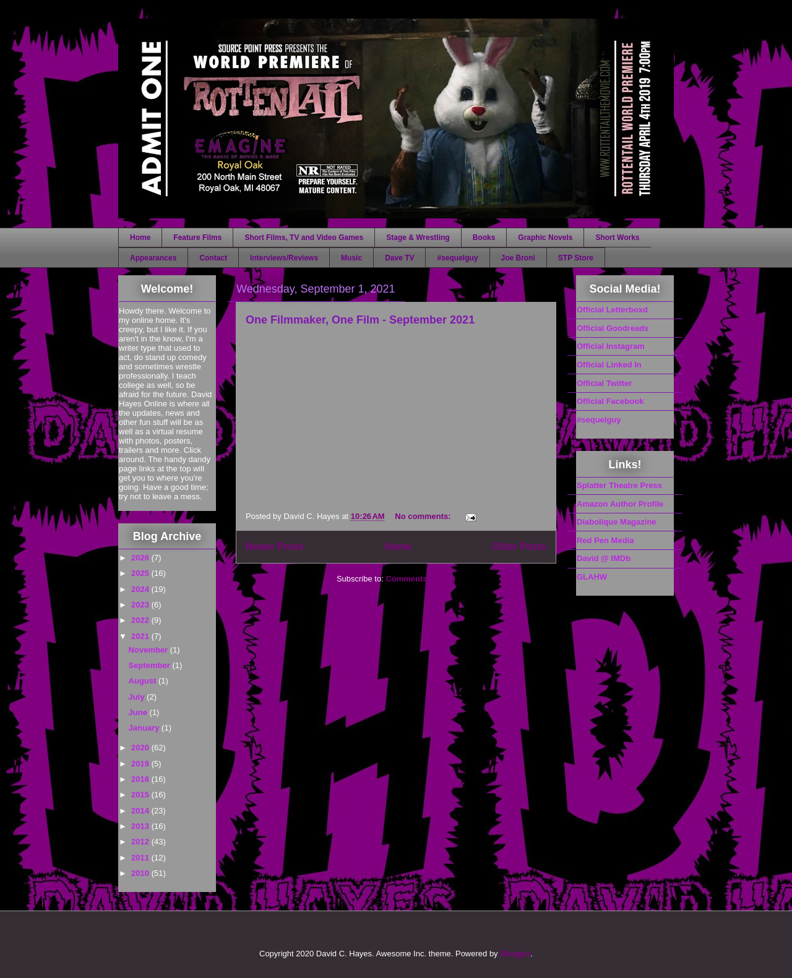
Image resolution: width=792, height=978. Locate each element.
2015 (141, 794)
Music (351, 258)
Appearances (153, 258)
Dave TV (399, 258)
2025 (141, 573)
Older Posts (519, 546)
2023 (141, 604)
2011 (141, 857)
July (138, 696)
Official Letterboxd (612, 309)
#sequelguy (457, 258)
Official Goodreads (612, 328)
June (139, 712)
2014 (141, 810)
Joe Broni (518, 258)
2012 (141, 841)
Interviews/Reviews (284, 258)
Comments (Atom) (420, 578)
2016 (141, 779)
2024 (141, 589)
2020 (141, 747)
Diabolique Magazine (616, 521)
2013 (141, 826)
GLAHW (592, 576)
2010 (141, 873)
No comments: (424, 516)
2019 (141, 763)
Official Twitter (604, 383)
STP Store (575, 258)
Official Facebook (610, 401)
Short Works (617, 237)
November (149, 649)
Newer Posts (275, 546)
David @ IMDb (604, 558)
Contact (213, 258)
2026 (141, 557)
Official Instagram (611, 346)
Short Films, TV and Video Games (303, 237)
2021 (141, 636)
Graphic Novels (545, 237)
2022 (141, 620)
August (143, 680)
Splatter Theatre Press (619, 485)
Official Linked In (609, 364)
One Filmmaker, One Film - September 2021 (360, 320)
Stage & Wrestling (417, 237)
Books (484, 237)
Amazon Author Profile (620, 503)
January (145, 727)
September (151, 665)
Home (140, 237)
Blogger (515, 953)
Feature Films (197, 237)
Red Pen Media (605, 540)
